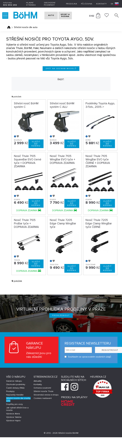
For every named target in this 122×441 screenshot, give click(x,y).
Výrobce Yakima (13, 421)
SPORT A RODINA (69, 15)
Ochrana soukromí (42, 391)
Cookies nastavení (43, 402)
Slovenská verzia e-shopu (46, 398)
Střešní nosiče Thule (43, 395)
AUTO (49, 15)
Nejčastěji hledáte (15, 398)
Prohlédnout (61, 315)
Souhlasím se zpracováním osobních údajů (76, 357)
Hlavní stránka (31, 4)
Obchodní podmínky (49, 4)
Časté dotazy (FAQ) (15, 391)
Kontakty (101, 4)
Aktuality (38, 384)
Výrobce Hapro (13, 424)
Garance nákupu (14, 384)
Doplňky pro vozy (14, 408)
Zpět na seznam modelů (61, 68)
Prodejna (71, 4)
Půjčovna (86, 4)
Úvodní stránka (9, 27)
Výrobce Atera (13, 417)
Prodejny (10, 395)
